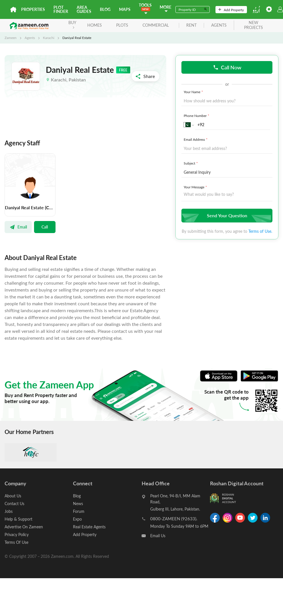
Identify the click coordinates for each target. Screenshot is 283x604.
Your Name (194, 91)
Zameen (11, 37)
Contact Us (14, 503)
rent (191, 25)
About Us (13, 496)
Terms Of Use (16, 542)
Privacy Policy (17, 534)
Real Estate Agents (89, 526)
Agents (30, 37)
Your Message (196, 187)
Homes (94, 25)
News (78, 503)
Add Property (231, 9)
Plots (122, 25)
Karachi (48, 37)
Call (44, 227)
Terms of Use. (260, 231)
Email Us (157, 535)
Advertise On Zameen (24, 526)
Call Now (227, 67)
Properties (33, 9)
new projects (253, 25)
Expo (77, 519)
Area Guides (84, 9)
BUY (72, 24)
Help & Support (18, 519)
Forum (78, 511)
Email (18, 227)
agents (219, 25)
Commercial (156, 25)
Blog (105, 9)
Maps (124, 9)
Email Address (196, 139)
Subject (191, 163)
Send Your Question (226, 215)
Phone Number (197, 115)
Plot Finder (61, 9)
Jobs (9, 511)
